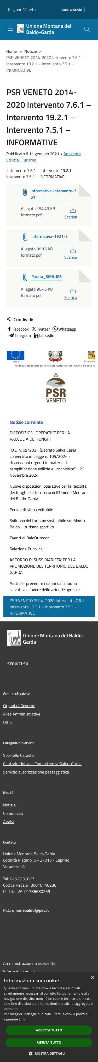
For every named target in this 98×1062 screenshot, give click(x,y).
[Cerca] (87, 29)
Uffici (7, 722)
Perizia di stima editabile (31, 509)
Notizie (30, 51)
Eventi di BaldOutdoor (29, 538)
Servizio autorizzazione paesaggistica (36, 772)
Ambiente (72, 154)
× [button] (92, 978)
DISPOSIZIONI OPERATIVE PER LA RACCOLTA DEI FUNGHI (40, 436)
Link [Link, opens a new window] (22, 1019)
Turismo (29, 160)
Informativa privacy (20, 971)
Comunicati (13, 813)
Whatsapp (64, 329)
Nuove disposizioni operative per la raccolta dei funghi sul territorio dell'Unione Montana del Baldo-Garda (49, 492)
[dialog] (49, 1017)
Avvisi (8, 821)
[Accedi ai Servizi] (71, 9)
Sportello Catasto (18, 755)
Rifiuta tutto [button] (49, 1042)
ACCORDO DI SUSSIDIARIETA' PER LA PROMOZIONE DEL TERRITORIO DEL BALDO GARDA (49, 566)
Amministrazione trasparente (29, 963)
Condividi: (19, 319)
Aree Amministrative (21, 714)
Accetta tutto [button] (49, 1030)
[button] (49, 1053)
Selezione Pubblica (26, 549)
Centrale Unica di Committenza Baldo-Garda (42, 763)
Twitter (40, 329)
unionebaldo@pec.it (31, 910)
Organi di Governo (19, 705)
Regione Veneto (22, 9)
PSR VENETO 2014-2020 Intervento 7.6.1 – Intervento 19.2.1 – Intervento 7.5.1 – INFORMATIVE (49, 606)
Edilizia (12, 160)
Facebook (17, 329)
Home (11, 51)
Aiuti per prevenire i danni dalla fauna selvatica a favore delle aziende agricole (45, 586)
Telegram (19, 335)
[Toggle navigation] (10, 29)
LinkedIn (43, 335)
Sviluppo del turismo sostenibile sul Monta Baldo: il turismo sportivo (47, 523)
